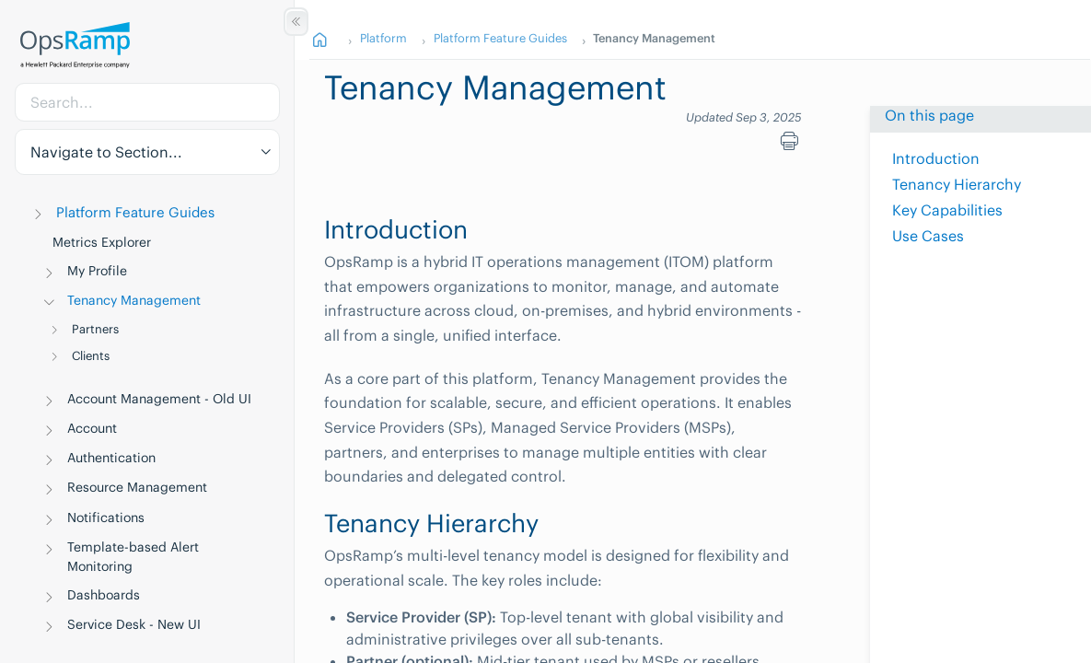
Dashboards (103, 595)
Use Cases (928, 236)
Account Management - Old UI (159, 398)
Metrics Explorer (101, 242)
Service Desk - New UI (134, 624)
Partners (95, 329)
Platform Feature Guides (135, 212)
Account (92, 428)
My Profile (97, 270)
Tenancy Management (134, 300)
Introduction (936, 158)
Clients (91, 356)
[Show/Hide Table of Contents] (296, 21)
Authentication (111, 457)
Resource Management (137, 487)
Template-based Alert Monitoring (133, 557)
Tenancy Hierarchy (956, 184)
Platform (383, 37)
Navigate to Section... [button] (106, 152)
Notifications (106, 517)
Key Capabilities (947, 210)
